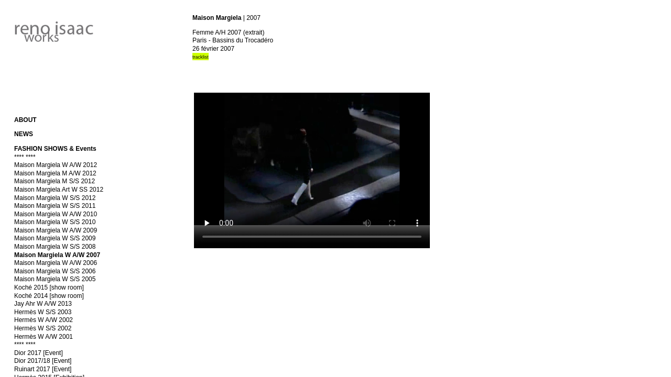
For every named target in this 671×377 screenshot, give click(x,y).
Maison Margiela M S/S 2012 (54, 181)
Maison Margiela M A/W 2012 (55, 173)
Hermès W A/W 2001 (43, 336)
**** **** (25, 157)
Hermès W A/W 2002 (43, 320)
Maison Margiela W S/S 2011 (54, 205)
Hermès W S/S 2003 (42, 312)
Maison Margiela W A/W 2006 (55, 263)
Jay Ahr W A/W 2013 (43, 303)
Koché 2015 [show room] (49, 287)
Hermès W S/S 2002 (42, 328)
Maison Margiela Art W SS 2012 (58, 189)
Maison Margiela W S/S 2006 (54, 271)
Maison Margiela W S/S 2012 (54, 198)
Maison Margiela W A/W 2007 (57, 255)
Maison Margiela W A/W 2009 (55, 230)
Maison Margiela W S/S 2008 (54, 246)
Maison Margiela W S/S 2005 (54, 279)
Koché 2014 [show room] (49, 296)
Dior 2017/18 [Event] (42, 360)
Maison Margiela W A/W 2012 (55, 165)
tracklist (200, 57)
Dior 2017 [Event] (38, 353)
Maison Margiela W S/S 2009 (54, 238)
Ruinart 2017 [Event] (42, 369)
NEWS (23, 134)
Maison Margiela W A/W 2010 (55, 214)
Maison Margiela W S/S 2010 (54, 222)
